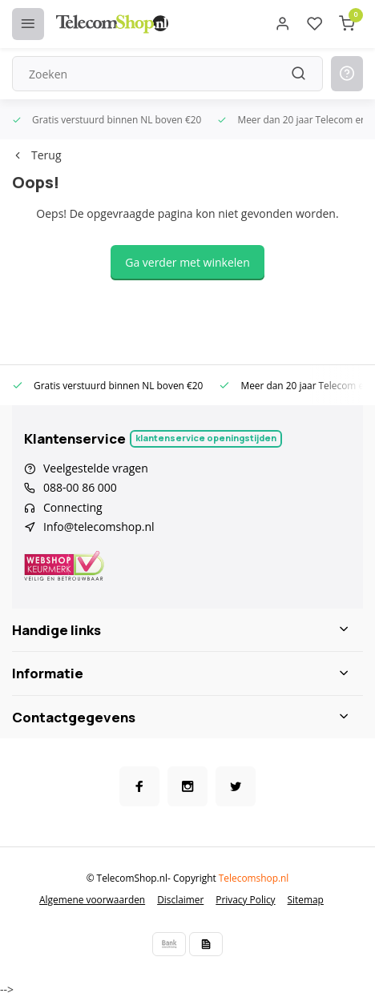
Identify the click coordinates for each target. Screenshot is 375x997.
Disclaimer (180, 899)
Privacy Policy (245, 899)
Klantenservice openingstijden (205, 438)
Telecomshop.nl (254, 877)
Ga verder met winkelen (187, 262)
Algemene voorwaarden (92, 899)
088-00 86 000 (80, 487)
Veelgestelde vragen (95, 468)
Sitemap (306, 899)
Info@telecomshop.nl (99, 526)
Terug (36, 155)
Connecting (73, 507)
